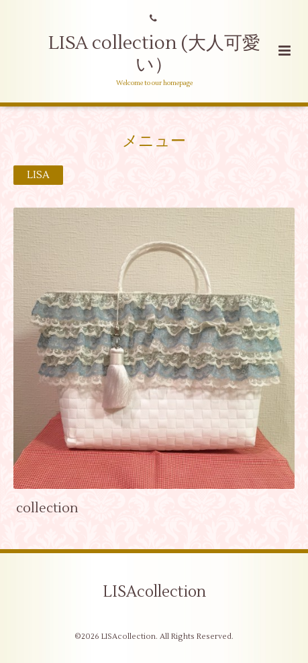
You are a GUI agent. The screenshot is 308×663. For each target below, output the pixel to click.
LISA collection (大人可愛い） (154, 53)
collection (47, 507)
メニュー (154, 140)
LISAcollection (154, 592)
